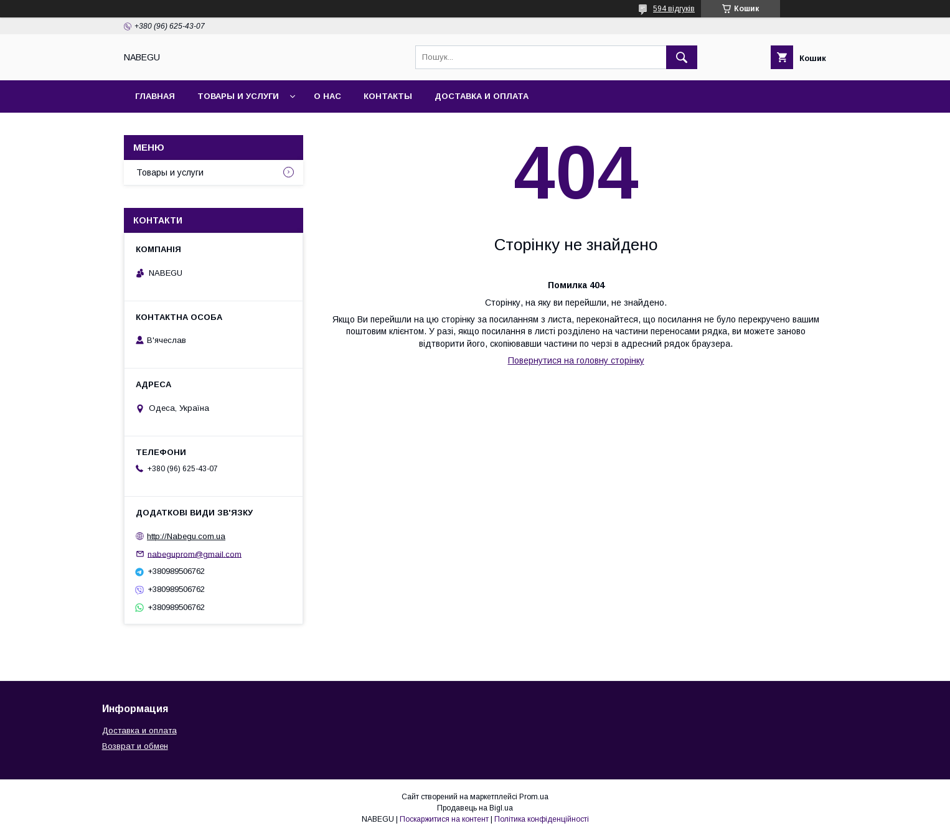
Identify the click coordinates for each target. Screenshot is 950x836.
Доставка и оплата (482, 96)
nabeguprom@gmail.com (195, 553)
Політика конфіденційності (541, 819)
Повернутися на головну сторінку (576, 360)
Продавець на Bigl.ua (475, 808)
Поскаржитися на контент (444, 819)
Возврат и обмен (135, 746)
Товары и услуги (238, 96)
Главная (155, 96)
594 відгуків (674, 8)
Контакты (388, 96)
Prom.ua (533, 796)
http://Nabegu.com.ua (186, 536)
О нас (327, 96)
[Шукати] (681, 57)
